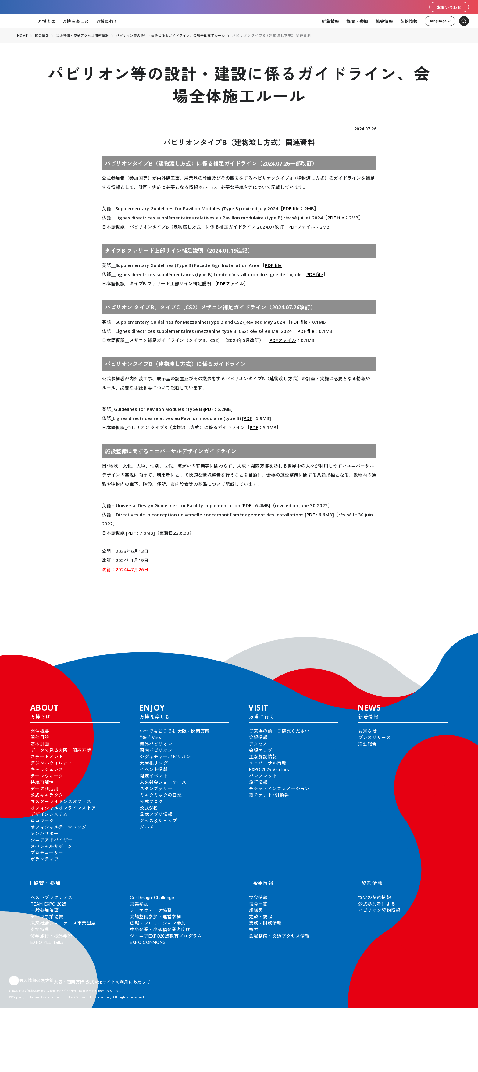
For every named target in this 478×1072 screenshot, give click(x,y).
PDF (209, 409)
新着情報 (330, 21)
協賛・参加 (357, 21)
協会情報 (384, 21)
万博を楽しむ (75, 21)
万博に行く (107, 21)
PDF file (291, 208)
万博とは (46, 21)
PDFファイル (301, 227)
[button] (460, 641)
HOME (22, 35)
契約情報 (409, 21)
